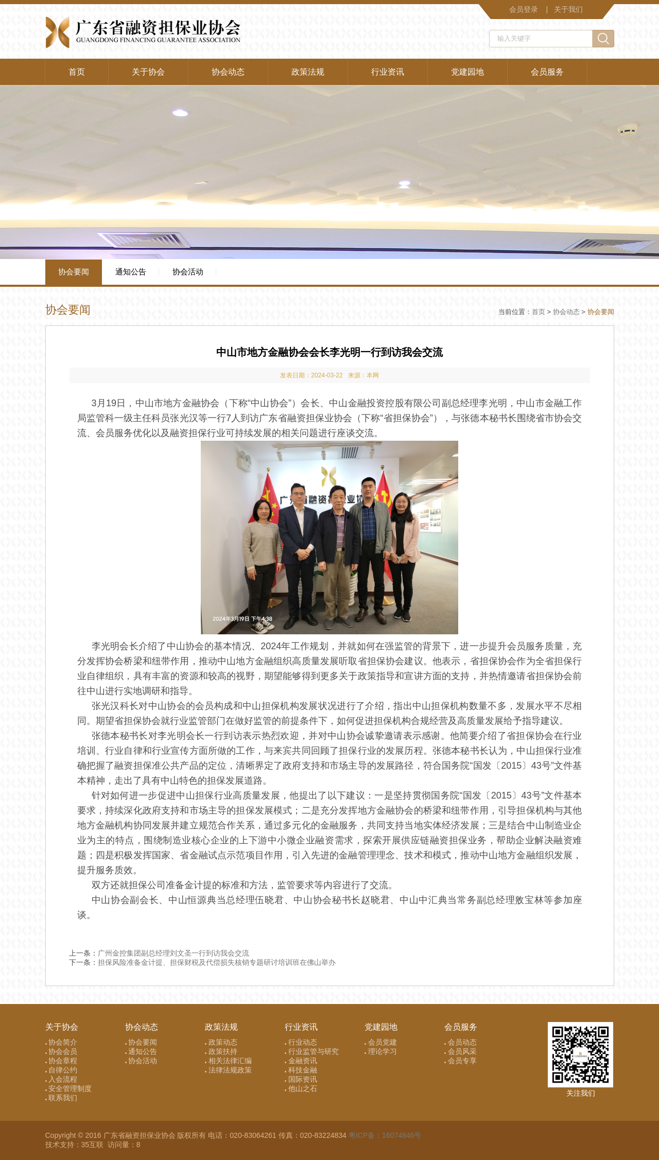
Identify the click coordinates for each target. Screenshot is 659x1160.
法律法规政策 (228, 1070)
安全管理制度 (68, 1088)
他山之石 (301, 1088)
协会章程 (61, 1061)
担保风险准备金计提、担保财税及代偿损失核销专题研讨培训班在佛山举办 (217, 962)
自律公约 (61, 1070)
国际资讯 (301, 1079)
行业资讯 (387, 71)
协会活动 (187, 271)
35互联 (93, 1144)
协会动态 (228, 71)
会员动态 (460, 1042)
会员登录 (523, 9)
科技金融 (301, 1070)
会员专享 (460, 1061)
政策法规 (307, 71)
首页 (76, 71)
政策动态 (221, 1042)
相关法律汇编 (228, 1061)
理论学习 (381, 1051)
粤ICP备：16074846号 (385, 1135)
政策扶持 (221, 1051)
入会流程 (61, 1079)
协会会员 (61, 1051)
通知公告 (130, 271)
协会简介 (61, 1042)
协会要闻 (73, 271)
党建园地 (467, 71)
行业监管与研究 (312, 1051)
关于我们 (568, 9)
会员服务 (547, 71)
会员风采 (460, 1051)
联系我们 (61, 1098)
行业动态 (301, 1042)
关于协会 (148, 71)
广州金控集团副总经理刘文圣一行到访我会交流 (173, 953)
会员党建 (381, 1042)
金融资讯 (301, 1061)
